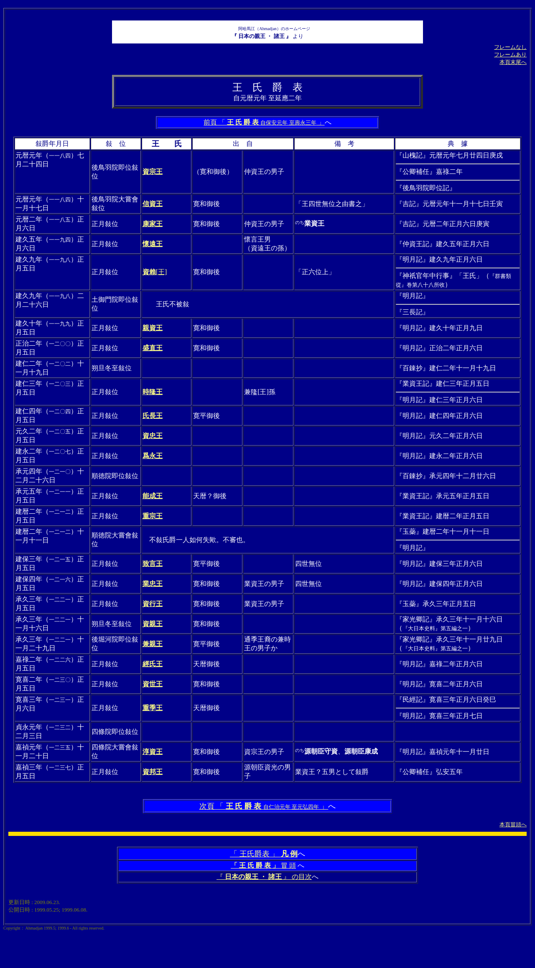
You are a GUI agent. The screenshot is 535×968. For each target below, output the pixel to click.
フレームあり (510, 54)
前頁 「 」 (264, 122)
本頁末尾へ (513, 62)
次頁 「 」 (264, 806)
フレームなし (510, 47)
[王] (155, 271)
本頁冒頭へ (513, 824)
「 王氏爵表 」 (264, 854)
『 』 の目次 (264, 876)
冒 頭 (287, 865)
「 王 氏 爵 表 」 (255, 865)
